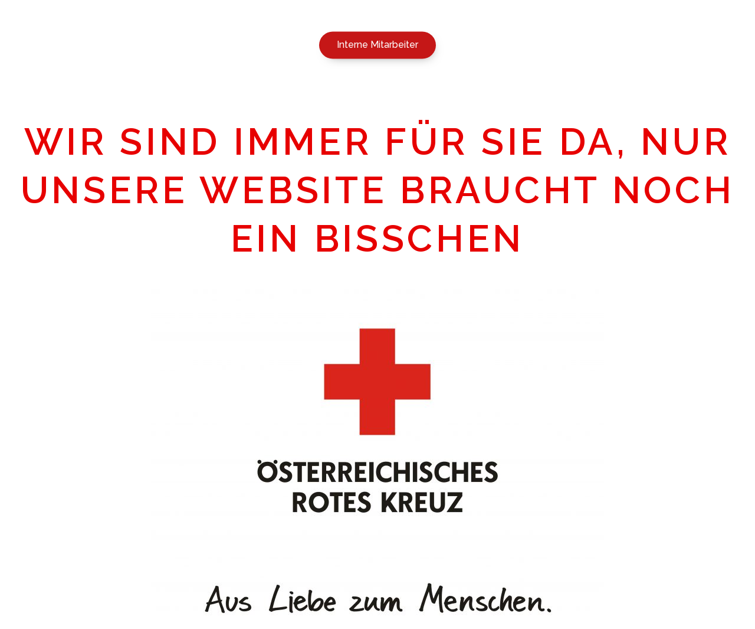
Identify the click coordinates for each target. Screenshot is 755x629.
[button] (377, 46)
